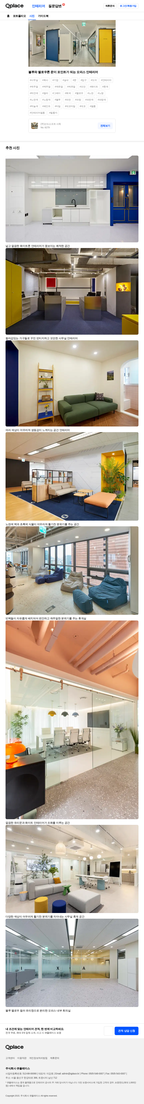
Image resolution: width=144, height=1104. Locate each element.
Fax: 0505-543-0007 (116, 1073)
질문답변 (55, 5)
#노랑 (101, 93)
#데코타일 (70, 106)
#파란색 (89, 99)
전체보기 (105, 125)
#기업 (55, 80)
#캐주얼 (34, 86)
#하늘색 (34, 106)
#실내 (65, 80)
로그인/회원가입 (128, 6)
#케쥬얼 (71, 86)
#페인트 (46, 106)
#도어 (94, 80)
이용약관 (21, 1058)
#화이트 (94, 86)
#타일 (58, 106)
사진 (32, 16)
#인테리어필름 (37, 112)
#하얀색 (34, 93)
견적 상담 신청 (126, 1030)
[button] (134, 159)
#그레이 (57, 93)
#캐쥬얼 (59, 86)
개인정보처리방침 (38, 1058)
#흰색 (105, 86)
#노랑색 (46, 99)
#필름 (93, 106)
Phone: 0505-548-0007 (92, 1073)
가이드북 (43, 16)
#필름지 (53, 112)
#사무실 (34, 80)
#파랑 (78, 99)
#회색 (68, 93)
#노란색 (34, 99)
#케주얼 (46, 86)
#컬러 (45, 93)
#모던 (83, 86)
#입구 (84, 80)
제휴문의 (109, 6)
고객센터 (10, 1058)
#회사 (45, 80)
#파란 (68, 99)
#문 (74, 80)
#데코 (83, 106)
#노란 (90, 93)
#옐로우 (79, 93)
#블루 (58, 99)
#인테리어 (106, 80)
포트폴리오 (19, 16)
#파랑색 (102, 99)
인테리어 (38, 6)
